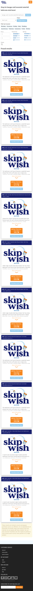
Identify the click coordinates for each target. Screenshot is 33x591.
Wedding (24, 26)
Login (3, 559)
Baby (19, 26)
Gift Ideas (4, 569)
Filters (18, 18)
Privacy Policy (4, 552)
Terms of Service (5, 554)
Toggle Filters (22, 20)
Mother (28, 29)
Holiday (15, 26)
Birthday (3, 26)
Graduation (18, 29)
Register (3, 562)
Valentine (11, 29)
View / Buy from (16, 89)
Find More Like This (16, 94)
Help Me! (3, 550)
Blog (3, 571)
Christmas (9, 26)
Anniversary (4, 29)
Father (23, 29)
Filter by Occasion (5, 24)
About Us (3, 567)
